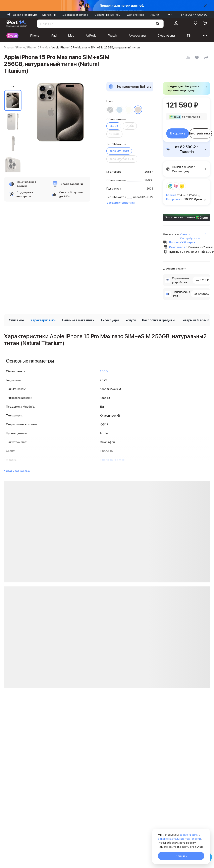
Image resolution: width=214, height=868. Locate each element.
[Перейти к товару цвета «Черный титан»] (110, 110)
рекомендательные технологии (179, 838)
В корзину (177, 133)
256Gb (113, 125)
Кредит (171, 195)
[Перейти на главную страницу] (16, 23)
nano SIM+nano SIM (121, 158)
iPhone (34, 35)
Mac (71, 35)
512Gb (130, 125)
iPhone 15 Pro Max (38, 47)
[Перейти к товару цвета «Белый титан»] (128, 110)
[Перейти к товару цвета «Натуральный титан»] (138, 110)
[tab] (16, 320)
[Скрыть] (205, 5)
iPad (54, 35)
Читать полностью (17, 470)
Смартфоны (166, 35)
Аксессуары (137, 35)
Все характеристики (121, 202)
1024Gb (114, 133)
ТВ (188, 35)
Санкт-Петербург (21, 14)
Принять (181, 856)
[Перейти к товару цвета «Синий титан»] (119, 110)
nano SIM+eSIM (119, 150)
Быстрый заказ (200, 133)
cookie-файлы (188, 834)
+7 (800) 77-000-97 (194, 14)
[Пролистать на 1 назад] (13, 86)
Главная (9, 47)
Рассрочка (173, 199)
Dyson (12, 35)
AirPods (91, 35)
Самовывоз (177, 247)
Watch (112, 35)
